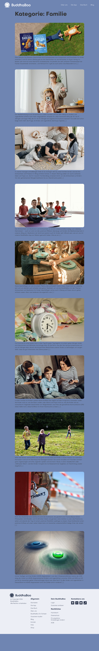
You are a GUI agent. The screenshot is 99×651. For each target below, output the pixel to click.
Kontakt (33, 622)
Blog (92, 5)
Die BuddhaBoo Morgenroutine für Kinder (39, 295)
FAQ (32, 625)
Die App (74, 5)
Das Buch (83, 5)
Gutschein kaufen (36, 616)
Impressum (54, 613)
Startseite (34, 603)
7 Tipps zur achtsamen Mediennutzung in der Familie (45, 66)
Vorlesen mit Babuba (27, 20)
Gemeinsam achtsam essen (31, 238)
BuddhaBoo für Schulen (39, 614)
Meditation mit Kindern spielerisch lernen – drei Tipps (46, 181)
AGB (52, 623)
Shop (32, 628)
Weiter (81, 586)
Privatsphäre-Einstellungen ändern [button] (58, 619)
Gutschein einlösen (57, 605)
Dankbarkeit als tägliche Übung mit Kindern (40, 469)
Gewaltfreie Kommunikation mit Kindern (38, 352)
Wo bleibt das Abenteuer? (30, 409)
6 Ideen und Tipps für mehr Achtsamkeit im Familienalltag (48, 123)
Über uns (64, 5)
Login (53, 603)
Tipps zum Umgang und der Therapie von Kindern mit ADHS (49, 528)
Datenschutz (55, 615)
